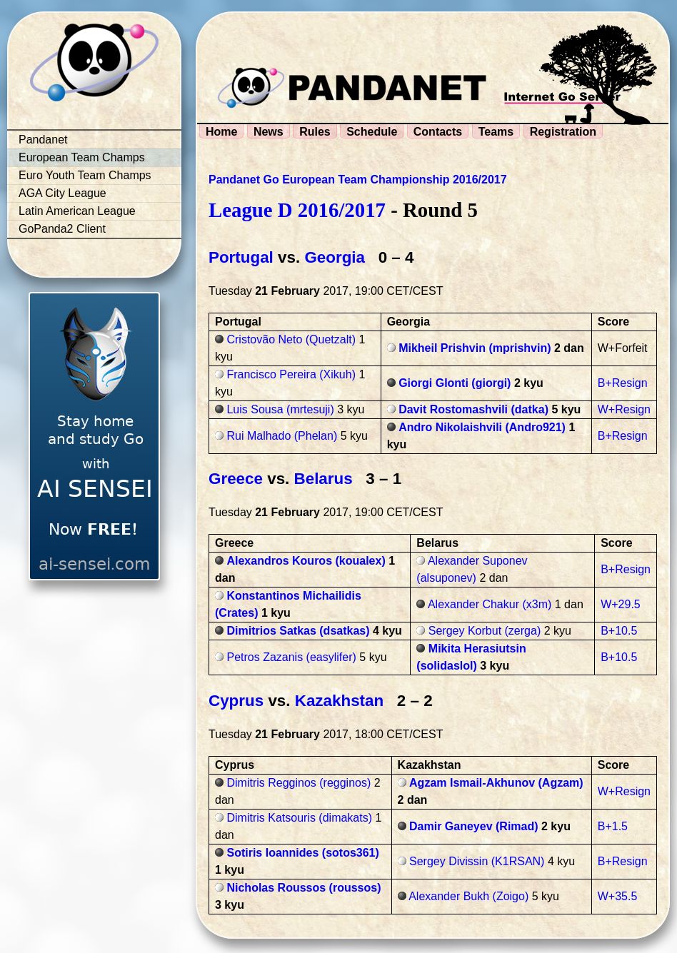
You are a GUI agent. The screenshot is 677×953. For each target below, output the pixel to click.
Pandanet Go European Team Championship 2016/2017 (358, 179)
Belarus (323, 479)
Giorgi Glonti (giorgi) (454, 383)
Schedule (371, 132)
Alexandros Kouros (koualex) (305, 561)
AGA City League (62, 193)
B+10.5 (619, 631)
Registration (563, 132)
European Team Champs (82, 157)
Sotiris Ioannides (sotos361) (302, 853)
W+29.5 (621, 604)
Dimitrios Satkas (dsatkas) (297, 631)
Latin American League (77, 211)
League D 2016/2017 (297, 209)
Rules (315, 132)
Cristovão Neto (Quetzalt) (291, 339)
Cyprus (236, 701)
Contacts (437, 132)
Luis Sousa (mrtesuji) (280, 409)
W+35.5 (618, 896)
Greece (236, 479)
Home (221, 132)
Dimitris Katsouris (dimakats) (299, 818)
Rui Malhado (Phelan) (281, 436)
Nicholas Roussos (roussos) (303, 888)
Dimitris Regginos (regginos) (298, 783)
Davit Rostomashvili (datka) (473, 409)
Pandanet (43, 139)
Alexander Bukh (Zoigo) (468, 896)
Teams (496, 132)
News (269, 132)
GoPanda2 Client (62, 229)
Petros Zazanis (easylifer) (291, 657)
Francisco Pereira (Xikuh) (291, 374)
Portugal (241, 257)
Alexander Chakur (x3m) (489, 604)
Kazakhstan (339, 701)
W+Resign (624, 409)
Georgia (334, 257)
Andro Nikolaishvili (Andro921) (482, 427)
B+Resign (623, 383)
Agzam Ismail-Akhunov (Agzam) (496, 783)
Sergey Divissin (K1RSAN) (476, 861)
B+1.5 (613, 826)
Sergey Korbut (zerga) (484, 631)
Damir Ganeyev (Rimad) (473, 826)
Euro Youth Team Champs (85, 175)
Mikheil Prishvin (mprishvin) (474, 348)
